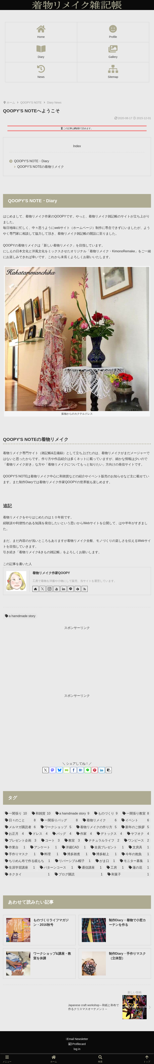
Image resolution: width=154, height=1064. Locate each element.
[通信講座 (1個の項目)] (89, 868)
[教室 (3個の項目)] (72, 841)
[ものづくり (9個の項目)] (106, 814)
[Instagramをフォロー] (50, 589)
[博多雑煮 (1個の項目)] (75, 854)
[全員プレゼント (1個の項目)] (107, 847)
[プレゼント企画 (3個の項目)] (20, 841)
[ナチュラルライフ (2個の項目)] (102, 841)
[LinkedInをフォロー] (64, 589)
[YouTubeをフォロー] (57, 589)
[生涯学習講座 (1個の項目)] (20, 868)
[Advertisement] (77, 659)
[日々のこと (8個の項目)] (20, 820)
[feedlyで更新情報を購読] (78, 589)
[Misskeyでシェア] (67, 770)
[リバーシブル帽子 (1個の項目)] (73, 861)
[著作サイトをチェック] (35, 589)
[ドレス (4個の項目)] (38, 834)
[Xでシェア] (46, 770)
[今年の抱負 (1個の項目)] (135, 854)
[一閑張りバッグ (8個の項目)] (59, 820)
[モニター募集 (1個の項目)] (134, 861)
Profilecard (77, 1044)
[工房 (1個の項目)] (115, 868)
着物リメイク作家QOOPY (51, 573)
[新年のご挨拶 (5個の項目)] (135, 827)
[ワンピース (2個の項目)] (136, 841)
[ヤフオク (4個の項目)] (138, 834)
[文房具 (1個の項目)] (139, 847)
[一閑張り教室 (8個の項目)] (136, 814)
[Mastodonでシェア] (53, 770)
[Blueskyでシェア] (60, 770)
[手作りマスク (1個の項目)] (20, 854)
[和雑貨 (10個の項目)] (41, 814)
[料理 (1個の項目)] (49, 854)
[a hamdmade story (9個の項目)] (72, 814)
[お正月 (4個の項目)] (14, 834)
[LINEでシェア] (88, 770)
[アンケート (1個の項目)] (43, 847)
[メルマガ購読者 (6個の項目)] (20, 827)
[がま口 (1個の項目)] (105, 861)
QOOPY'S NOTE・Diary (31, 161)
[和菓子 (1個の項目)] (128, 874)
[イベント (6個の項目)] (135, 820)
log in (77, 1049)
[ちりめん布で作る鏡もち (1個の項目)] (27, 861)
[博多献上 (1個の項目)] (104, 854)
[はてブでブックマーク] (81, 770)
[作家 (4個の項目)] (84, 834)
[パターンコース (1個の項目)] (56, 868)
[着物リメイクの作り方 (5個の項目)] (96, 827)
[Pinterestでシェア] (95, 770)
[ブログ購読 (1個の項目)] (79, 874)
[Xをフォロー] (43, 589)
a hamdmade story (20, 616)
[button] (109, 770)
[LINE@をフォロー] (71, 589)
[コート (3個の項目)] (50, 841)
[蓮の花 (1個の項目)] (139, 868)
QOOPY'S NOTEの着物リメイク (40, 166)
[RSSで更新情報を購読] (85, 589)
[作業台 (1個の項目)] (15, 847)
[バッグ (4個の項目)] (62, 834)
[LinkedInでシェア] (102, 770)
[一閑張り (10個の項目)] (16, 814)
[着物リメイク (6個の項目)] (100, 820)
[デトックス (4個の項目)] (109, 834)
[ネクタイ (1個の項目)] (27, 874)
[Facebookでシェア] (74, 770)
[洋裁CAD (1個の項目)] (74, 847)
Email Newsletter (77, 1039)
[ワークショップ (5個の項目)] (56, 827)
